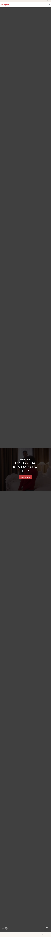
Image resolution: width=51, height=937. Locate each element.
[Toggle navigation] (49, 4)
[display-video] (43, 927)
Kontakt (23, 0)
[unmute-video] (47, 927)
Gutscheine (37, 0)
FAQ (27, 0)
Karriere (31, 0)
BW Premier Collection (45, 0)
